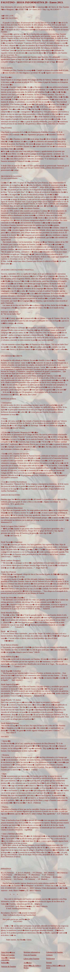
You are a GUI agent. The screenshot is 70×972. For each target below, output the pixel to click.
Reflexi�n (5, 963)
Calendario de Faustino (54, 952)
